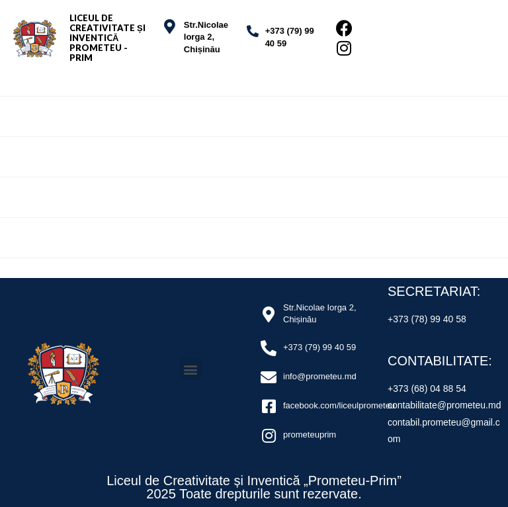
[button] (191, 369)
